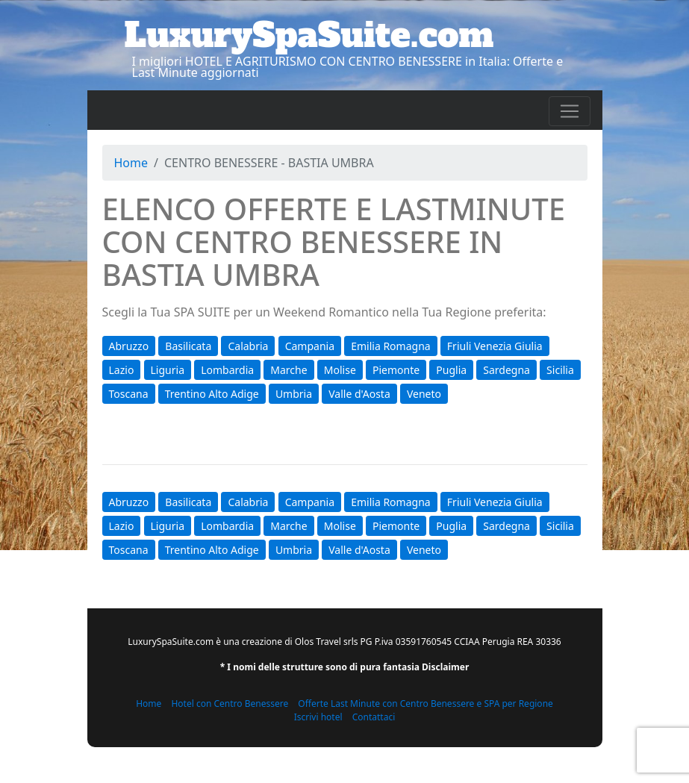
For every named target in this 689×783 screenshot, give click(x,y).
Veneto (424, 394)
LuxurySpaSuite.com (309, 35)
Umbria (293, 394)
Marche (288, 370)
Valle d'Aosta (359, 394)
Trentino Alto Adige (212, 394)
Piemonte (396, 370)
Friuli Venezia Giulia (495, 346)
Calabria (248, 346)
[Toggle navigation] (569, 111)
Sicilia (560, 370)
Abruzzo (129, 346)
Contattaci (374, 717)
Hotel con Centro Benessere (229, 703)
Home (131, 163)
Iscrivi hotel (318, 717)
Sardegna (506, 370)
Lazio (121, 370)
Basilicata (188, 346)
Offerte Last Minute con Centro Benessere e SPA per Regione (425, 703)
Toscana (129, 394)
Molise (340, 370)
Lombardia (227, 370)
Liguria (167, 370)
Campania (309, 346)
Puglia (451, 370)
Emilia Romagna (390, 346)
